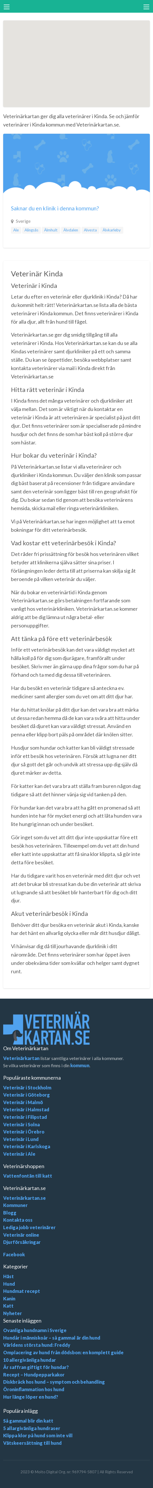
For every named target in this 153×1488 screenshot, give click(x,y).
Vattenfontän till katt (27, 1175)
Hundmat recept (21, 1291)
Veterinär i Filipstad (25, 1117)
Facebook (14, 1254)
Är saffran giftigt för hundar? (36, 1367)
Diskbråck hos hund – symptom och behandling (54, 1382)
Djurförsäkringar (22, 1242)
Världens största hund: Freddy (36, 1345)
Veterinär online (21, 1235)
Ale (16, 230)
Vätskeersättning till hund (32, 1443)
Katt (8, 1305)
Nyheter (12, 1313)
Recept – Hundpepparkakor (34, 1374)
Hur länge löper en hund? (30, 1397)
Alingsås (31, 230)
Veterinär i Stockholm (27, 1087)
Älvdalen (70, 230)
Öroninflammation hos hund (33, 1389)
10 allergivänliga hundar (29, 1360)
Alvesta (90, 230)
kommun (79, 1065)
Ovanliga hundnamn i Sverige (35, 1330)
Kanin (9, 1298)
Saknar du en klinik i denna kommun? (55, 208)
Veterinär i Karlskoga (26, 1146)
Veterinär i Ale (19, 1154)
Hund (9, 1284)
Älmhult (51, 230)
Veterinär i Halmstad (26, 1109)
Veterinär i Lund (21, 1139)
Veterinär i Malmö (23, 1102)
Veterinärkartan (21, 1058)
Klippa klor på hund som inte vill (38, 1435)
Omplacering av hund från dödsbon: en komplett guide (63, 1352)
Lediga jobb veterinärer (29, 1227)
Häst (8, 1276)
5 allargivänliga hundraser (31, 1428)
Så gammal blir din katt (28, 1420)
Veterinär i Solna (21, 1124)
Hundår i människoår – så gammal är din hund (51, 1337)
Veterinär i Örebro (23, 1131)
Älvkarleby (112, 230)
